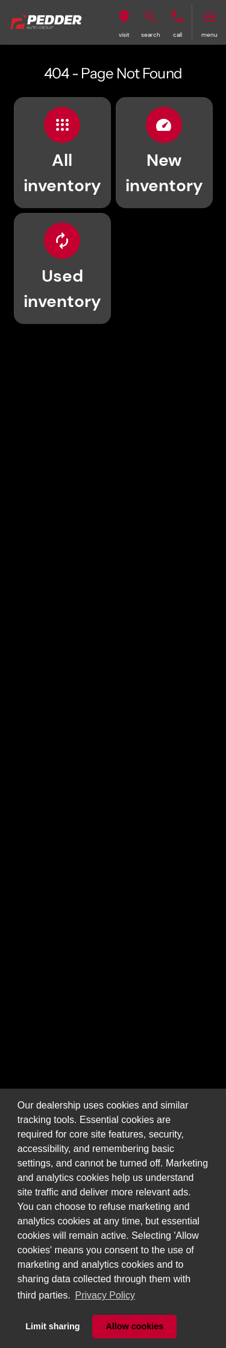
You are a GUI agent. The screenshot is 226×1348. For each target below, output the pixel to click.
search (150, 35)
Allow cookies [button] (134, 1326)
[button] (124, 22)
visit (124, 35)
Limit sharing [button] (52, 1326)
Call (177, 35)
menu (209, 35)
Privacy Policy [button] (105, 1295)
